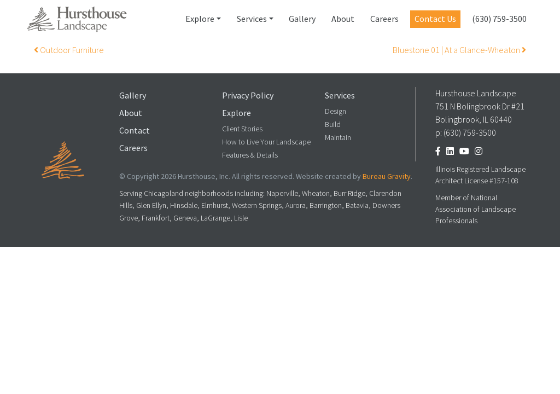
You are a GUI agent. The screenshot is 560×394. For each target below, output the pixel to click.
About (342, 19)
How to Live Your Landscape (266, 142)
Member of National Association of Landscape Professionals (475, 209)
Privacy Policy (247, 95)
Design (335, 111)
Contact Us (435, 19)
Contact (134, 130)
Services (252, 19)
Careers (384, 19)
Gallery (302, 19)
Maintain (338, 137)
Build (333, 124)
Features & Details (250, 155)
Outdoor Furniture (69, 50)
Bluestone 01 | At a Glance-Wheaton (459, 50)
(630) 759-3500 (499, 19)
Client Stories (242, 129)
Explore (199, 19)
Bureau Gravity (387, 176)
